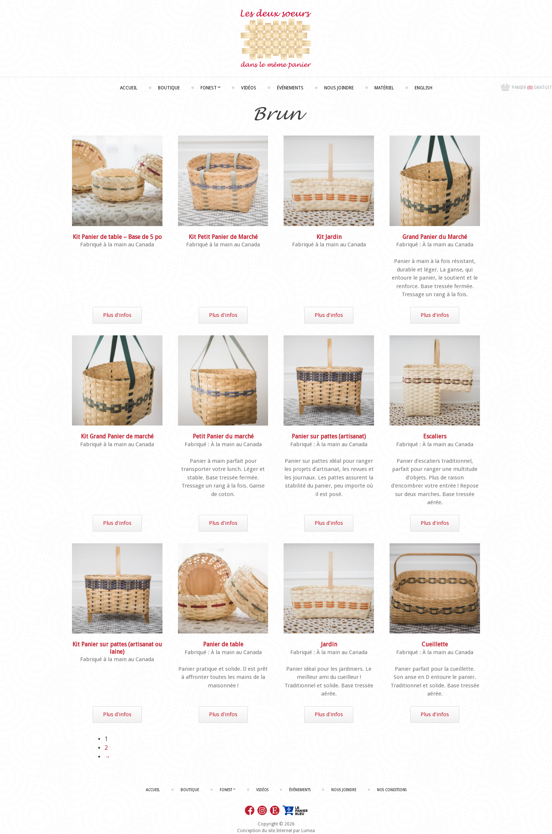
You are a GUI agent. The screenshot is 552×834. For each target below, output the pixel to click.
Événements (290, 87)
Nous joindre (339, 87)
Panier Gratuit (526, 88)
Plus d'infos (117, 315)
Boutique (169, 87)
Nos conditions (392, 790)
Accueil (128, 87)
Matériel (384, 87)
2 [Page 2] (106, 747)
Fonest (210, 87)
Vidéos (248, 87)
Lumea (308, 830)
